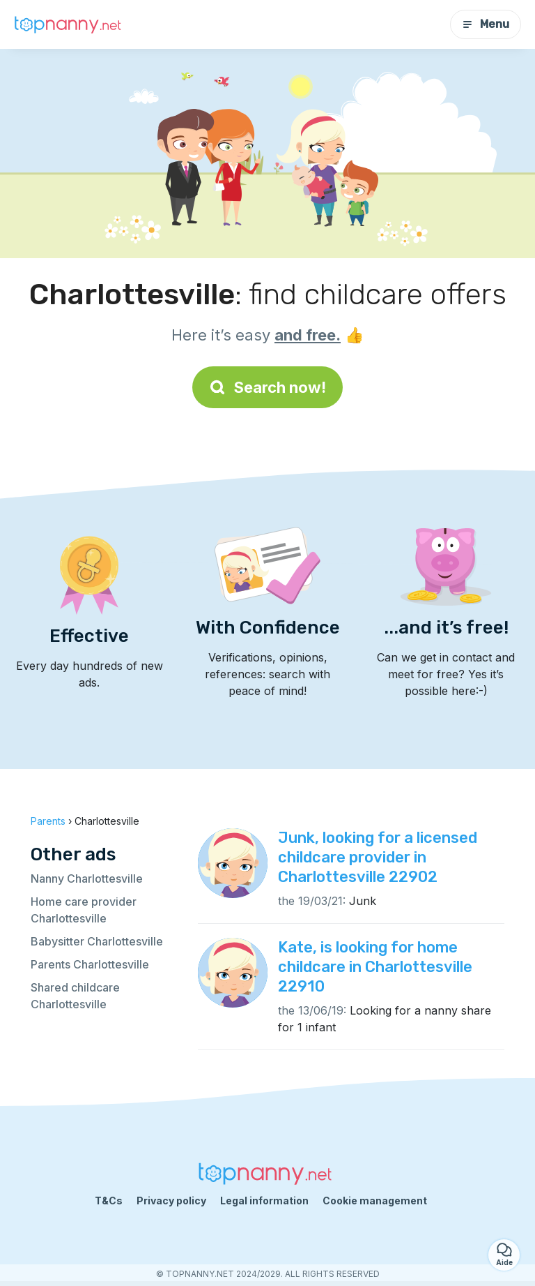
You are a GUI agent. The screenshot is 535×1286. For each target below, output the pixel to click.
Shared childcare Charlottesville (75, 995)
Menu (485, 24)
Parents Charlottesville (90, 964)
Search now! (267, 387)
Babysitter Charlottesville (97, 941)
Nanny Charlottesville (87, 878)
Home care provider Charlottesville (84, 910)
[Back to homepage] (69, 24)
